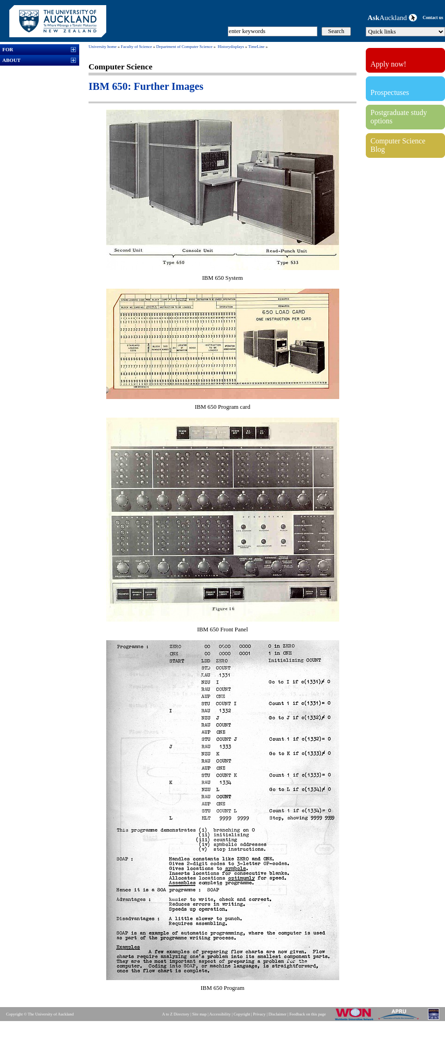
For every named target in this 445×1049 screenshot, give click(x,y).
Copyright (241, 1014)
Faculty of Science (136, 46)
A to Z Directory (175, 1014)
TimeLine (256, 46)
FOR (7, 49)
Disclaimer (277, 1014)
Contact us (433, 17)
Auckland (392, 17)
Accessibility (220, 1014)
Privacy (259, 1014)
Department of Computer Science (184, 46)
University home (102, 46)
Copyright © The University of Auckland (40, 1014)
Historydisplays (231, 46)
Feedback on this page (307, 1014)
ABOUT (11, 60)
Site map (199, 1014)
